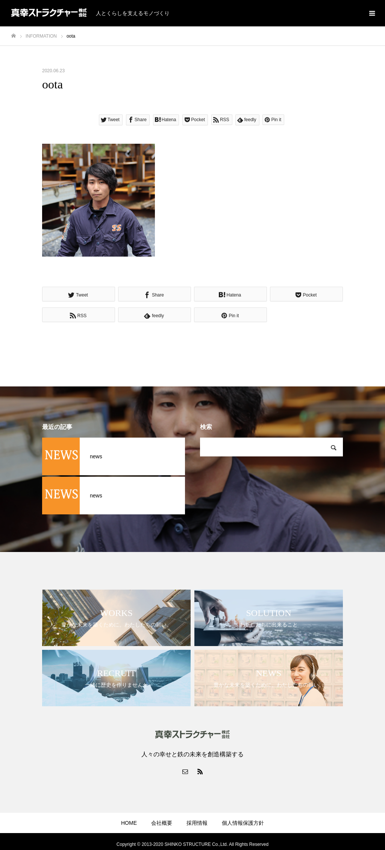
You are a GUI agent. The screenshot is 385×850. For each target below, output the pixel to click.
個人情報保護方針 (243, 823)
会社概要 (161, 823)
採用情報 (197, 823)
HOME (129, 823)
